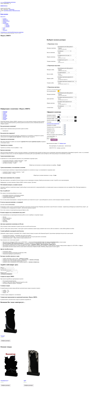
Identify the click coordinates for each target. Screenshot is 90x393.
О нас (4, 27)
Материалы (5, 19)
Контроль (5, 114)
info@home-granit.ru (8, 10)
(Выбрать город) (63, 143)
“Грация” (2, 336)
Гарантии (5, 112)
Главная (4, 18)
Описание (5, 111)
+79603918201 (11, 9)
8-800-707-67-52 (3, 5)
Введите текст (3, 273)
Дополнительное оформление (53, 123)
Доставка (7, 25)
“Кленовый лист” (4, 381)
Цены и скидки (6, 21)
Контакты (5, 30)
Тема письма (3, 270)
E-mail (1, 268)
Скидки (4, 119)
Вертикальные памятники (17, 32)
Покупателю (5, 23)
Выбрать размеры (6, 341)
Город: (2, 3)
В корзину (54, 139)
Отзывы (4, 22)
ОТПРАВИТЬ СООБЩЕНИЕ (6, 274)
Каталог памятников (8, 32)
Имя (1, 267)
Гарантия (7, 26)
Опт (4, 28)
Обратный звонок (16, 10)
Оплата (7, 24)
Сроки (4, 113)
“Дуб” (25, 381)
